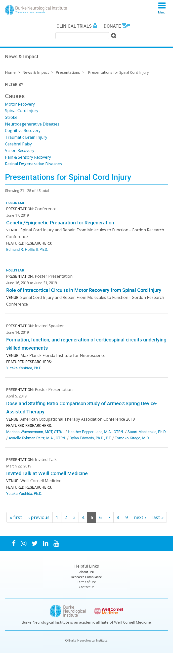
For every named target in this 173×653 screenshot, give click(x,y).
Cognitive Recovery (23, 130)
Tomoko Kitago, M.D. (132, 437)
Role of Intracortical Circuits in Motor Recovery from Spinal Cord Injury (83, 290)
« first (16, 517)
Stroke (11, 117)
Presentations (68, 72)
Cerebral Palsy (18, 144)
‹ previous (38, 517)
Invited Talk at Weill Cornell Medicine (47, 473)
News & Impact (35, 72)
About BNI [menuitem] (86, 572)
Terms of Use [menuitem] (86, 582)
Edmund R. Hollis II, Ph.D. (27, 249)
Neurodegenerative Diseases (32, 124)
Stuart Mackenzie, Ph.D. (147, 431)
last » (158, 517)
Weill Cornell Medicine (132, 622)
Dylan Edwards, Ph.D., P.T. (90, 437)
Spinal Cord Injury (21, 110)
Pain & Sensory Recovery (28, 157)
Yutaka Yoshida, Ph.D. (24, 367)
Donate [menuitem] (112, 26)
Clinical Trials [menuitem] (74, 26)
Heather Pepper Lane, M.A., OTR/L (96, 431)
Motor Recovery (20, 104)
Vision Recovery (19, 150)
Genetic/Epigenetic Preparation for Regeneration (60, 222)
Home (10, 72)
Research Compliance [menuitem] (86, 577)
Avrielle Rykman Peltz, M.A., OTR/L (37, 437)
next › (140, 517)
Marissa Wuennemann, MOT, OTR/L (35, 431)
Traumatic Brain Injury (26, 137)
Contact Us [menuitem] (86, 587)
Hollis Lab (15, 202)
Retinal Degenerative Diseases (33, 164)
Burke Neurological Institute (36, 10)
